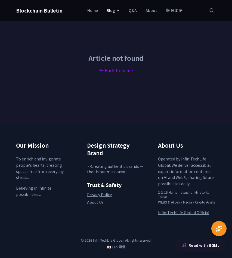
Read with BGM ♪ (201, 245)
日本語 (174, 10)
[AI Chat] (219, 228)
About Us (95, 202)
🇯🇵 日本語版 (116, 247)
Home (92, 10)
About (151, 10)
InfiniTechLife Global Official (183, 212)
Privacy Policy (99, 194)
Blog (113, 10)
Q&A (133, 10)
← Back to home (116, 70)
